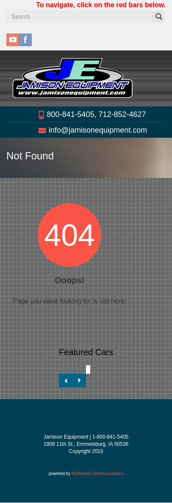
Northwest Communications (97, 473)
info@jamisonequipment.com (98, 130)
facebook (25, 39)
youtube (12, 39)
